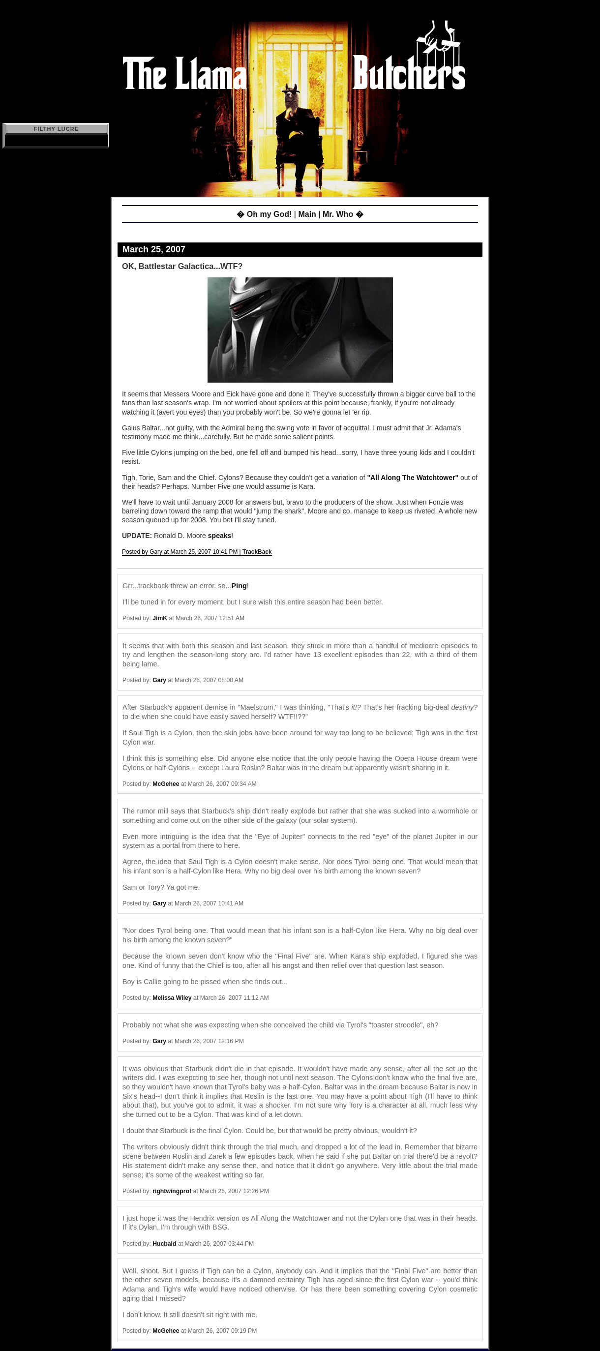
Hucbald (164, 1243)
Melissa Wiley (171, 997)
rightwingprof (171, 1191)
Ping (239, 586)
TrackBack (257, 551)
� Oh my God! (264, 214)
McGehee (165, 784)
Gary (159, 680)
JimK (159, 618)
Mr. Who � (343, 214)
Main (307, 214)
